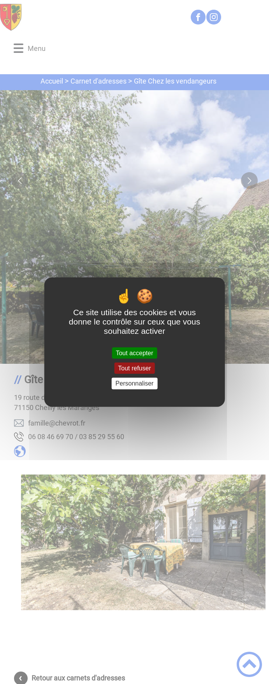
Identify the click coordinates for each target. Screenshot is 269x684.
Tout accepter (134, 353)
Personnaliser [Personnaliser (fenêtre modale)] (135, 383)
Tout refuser (134, 368)
